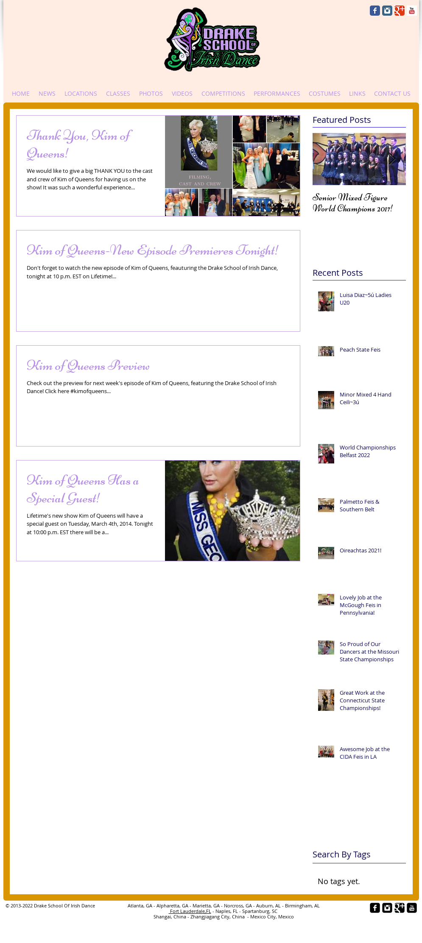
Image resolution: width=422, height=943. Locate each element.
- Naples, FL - (226, 911)
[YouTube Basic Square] (412, 11)
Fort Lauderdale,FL (190, 911)
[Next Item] (392, 159)
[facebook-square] (375, 908)
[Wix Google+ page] (399, 11)
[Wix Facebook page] (375, 11)
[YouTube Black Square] (412, 908)
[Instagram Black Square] (387, 908)
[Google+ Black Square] (399, 908)
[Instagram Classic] (387, 11)
